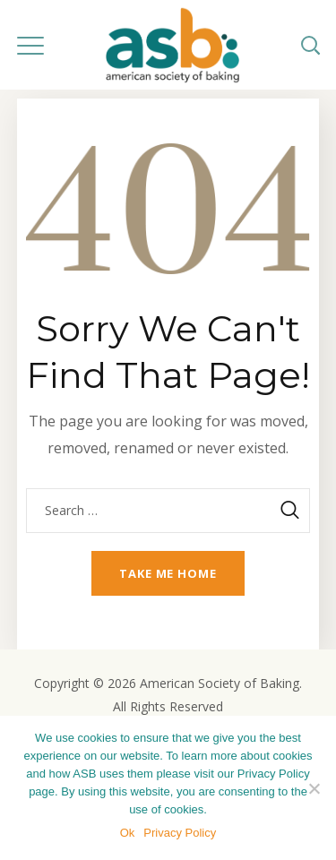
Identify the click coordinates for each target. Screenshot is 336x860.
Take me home (168, 573)
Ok (127, 832)
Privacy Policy (179, 832)
